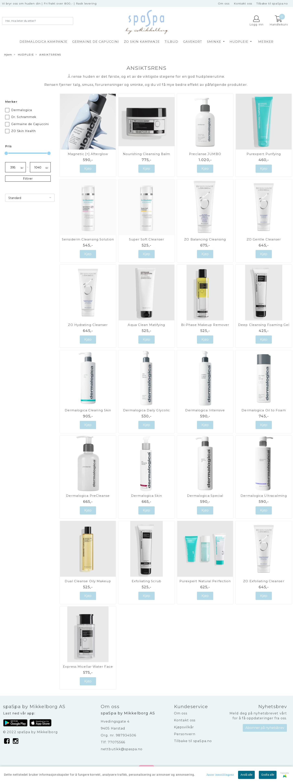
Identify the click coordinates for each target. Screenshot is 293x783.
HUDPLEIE (239, 42)
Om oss (224, 3)
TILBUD (171, 42)
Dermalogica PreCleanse (88, 496)
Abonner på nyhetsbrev (264, 728)
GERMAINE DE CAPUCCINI (95, 42)
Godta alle (267, 774)
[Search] (37, 21)
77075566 (116, 742)
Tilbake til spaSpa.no (272, 3)
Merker (265, 42)
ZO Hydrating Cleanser (88, 325)
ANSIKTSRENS (48, 54)
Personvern (184, 734)
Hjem (8, 54)
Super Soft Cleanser (146, 239)
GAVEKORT (192, 42)
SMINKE (214, 42)
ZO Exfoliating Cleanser (263, 581)
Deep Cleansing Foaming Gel (263, 325)
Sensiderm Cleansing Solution (88, 239)
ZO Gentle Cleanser (264, 239)
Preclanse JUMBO (205, 154)
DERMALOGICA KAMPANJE (43, 42)
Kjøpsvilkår (184, 727)
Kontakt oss (243, 3)
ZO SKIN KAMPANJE (142, 42)
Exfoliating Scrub (146, 581)
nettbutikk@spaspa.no (121, 749)
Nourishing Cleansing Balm (146, 154)
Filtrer (28, 178)
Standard (14, 198)
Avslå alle (246, 774)
